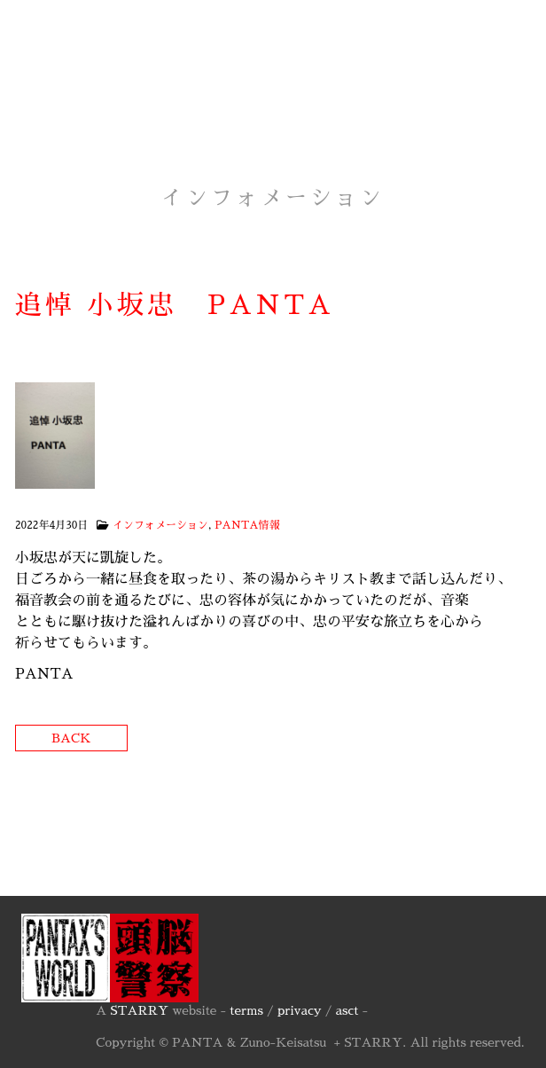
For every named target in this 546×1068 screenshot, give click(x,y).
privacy (299, 1010)
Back (71, 738)
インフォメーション (160, 525)
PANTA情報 (246, 525)
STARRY (139, 1010)
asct (347, 1010)
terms (246, 1010)
